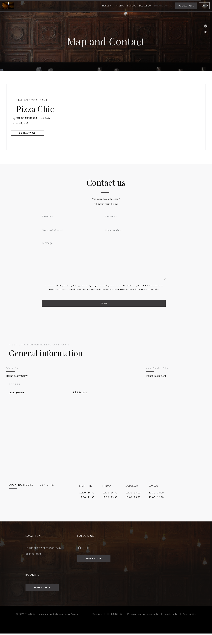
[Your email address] (72, 230)
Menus (107, 6)
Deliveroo (145, 5)
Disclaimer (99, 616)
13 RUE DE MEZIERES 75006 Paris (49, 117)
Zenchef (75, 615)
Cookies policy (173, 616)
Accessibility (189, 616)
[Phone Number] (135, 230)
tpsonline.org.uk (62, 290)
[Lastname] (135, 216)
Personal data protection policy (145, 616)
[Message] (104, 260)
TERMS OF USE (117, 616)
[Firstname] (72, 216)
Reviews (131, 6)
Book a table (186, 6)
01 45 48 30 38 (24, 122)
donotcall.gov (93, 290)
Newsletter (94, 559)
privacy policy (154, 290)
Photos (120, 6)
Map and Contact (164, 6)
